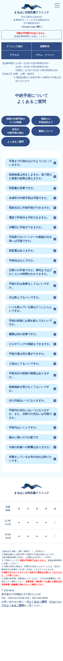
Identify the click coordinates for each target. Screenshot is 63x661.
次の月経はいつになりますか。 (28, 400)
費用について (46, 131)
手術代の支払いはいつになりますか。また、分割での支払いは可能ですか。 (30, 414)
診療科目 (45, 46)
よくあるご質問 (15, 141)
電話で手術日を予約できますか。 (29, 217)
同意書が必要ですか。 (22, 188)
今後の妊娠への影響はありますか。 (30, 447)
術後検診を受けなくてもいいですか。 (29, 388)
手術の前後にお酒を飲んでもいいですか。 (30, 322)
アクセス (14, 54)
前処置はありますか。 (22, 250)
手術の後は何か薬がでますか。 (28, 353)
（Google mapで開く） (32, 26)
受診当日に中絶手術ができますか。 (30, 207)
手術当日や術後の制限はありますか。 (29, 375)
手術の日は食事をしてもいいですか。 (29, 285)
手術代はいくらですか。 (23, 427)
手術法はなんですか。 (22, 260)
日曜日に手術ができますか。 (26, 227)
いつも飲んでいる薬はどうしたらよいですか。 (30, 309)
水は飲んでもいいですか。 (25, 297)
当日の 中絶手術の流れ (15, 131)
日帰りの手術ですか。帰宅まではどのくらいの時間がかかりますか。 (30, 272)
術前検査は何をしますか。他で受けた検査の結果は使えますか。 (30, 176)
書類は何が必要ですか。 (23, 334)
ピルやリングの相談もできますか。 (30, 344)
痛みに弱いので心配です (23, 437)
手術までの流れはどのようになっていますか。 (30, 163)
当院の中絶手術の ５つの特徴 (15, 120)
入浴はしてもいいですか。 (25, 363)
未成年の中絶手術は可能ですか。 (29, 198)
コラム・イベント (44, 54)
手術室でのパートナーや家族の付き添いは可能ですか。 (30, 239)
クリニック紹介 (14, 46)
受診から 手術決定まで (46, 120)
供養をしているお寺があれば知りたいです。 (30, 458)
